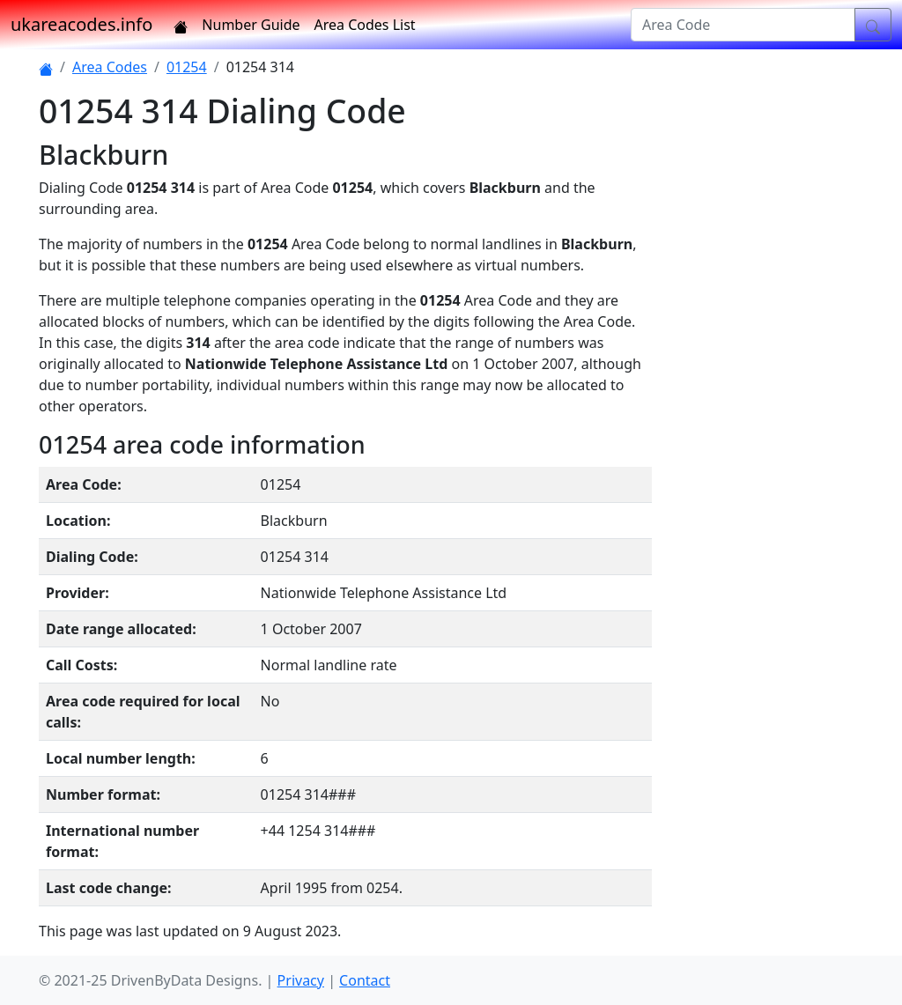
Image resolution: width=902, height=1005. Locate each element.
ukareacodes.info (81, 24)
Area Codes (109, 67)
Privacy (300, 980)
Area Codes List (365, 24)
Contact (364, 980)
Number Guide (250, 24)
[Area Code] (743, 24)
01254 (186, 67)
